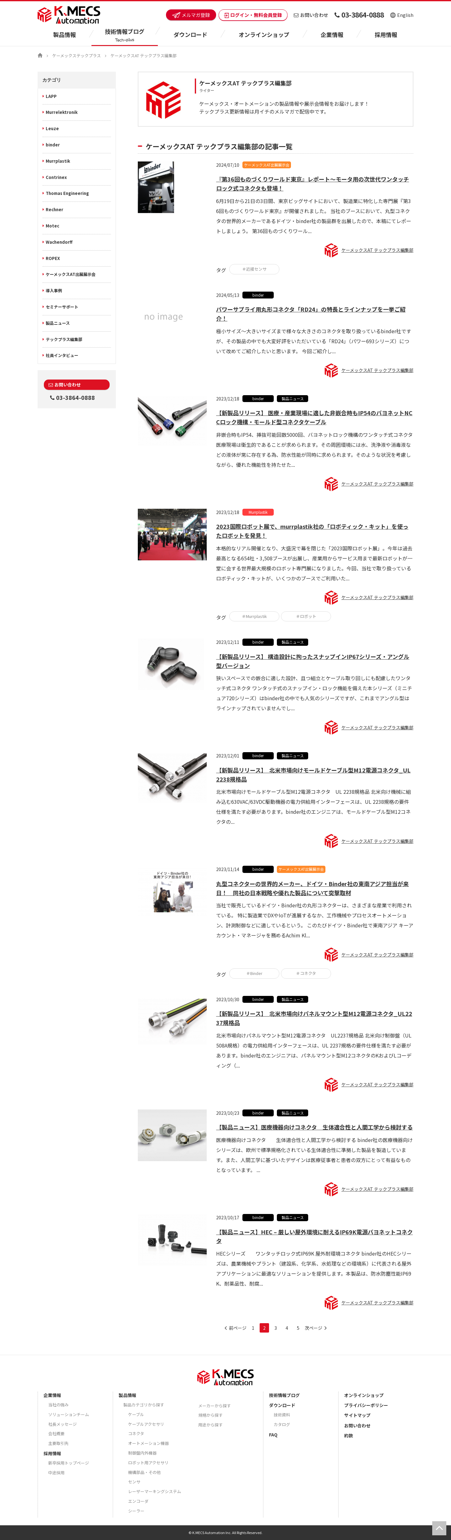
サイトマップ (357, 1415)
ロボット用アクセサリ (148, 1463)
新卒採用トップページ (68, 1463)
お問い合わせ (311, 15)
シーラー (136, 1511)
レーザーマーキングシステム (154, 1491)
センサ (134, 1482)
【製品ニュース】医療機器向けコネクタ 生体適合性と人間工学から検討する (314, 1127)
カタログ (282, 1424)
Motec (52, 226)
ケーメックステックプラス (76, 56)
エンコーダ (138, 1501)
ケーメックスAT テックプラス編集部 (377, 250)
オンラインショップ (264, 34)
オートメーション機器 (148, 1443)
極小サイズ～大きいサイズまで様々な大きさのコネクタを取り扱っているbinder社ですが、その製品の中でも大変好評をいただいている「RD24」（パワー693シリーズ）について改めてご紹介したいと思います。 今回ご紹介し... (313, 341)
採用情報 (386, 34)
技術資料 (282, 1415)
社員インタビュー (62, 355)
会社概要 (56, 1433)
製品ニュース (58, 323)
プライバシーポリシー (366, 1405)
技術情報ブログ (284, 1395)
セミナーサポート (62, 307)
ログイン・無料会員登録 (253, 15)
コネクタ (136, 1433)
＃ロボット (306, 616)
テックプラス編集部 (64, 339)
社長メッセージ (62, 1424)
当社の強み (58, 1405)
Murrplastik (58, 161)
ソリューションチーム (68, 1414)
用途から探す (210, 1425)
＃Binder (254, 973)
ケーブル (136, 1414)
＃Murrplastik (254, 616)
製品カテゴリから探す (143, 1405)
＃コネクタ (306, 973)
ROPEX (53, 258)
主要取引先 (58, 1443)
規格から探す (210, 1415)
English (401, 15)
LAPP (51, 96)
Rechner (54, 209)
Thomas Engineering (67, 193)
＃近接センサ (254, 269)
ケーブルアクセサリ (146, 1424)
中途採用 (56, 1473)
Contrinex (56, 177)
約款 (348, 1435)
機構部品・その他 (144, 1472)
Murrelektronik (62, 112)
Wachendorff (59, 242)
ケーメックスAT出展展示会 (71, 274)
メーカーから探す (214, 1406)
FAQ (273, 1434)
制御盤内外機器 (142, 1453)
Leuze (52, 128)
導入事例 (54, 290)
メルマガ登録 (191, 15)
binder (53, 145)
